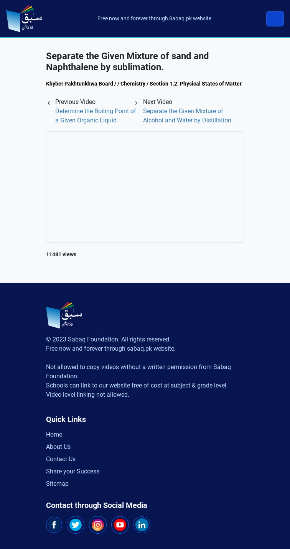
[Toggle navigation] (275, 18)
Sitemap (57, 483)
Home (54, 434)
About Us (58, 446)
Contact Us (61, 459)
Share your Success (72, 471)
